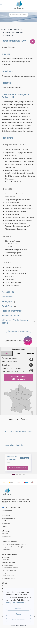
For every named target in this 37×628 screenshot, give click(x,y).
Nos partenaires (6, 523)
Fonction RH (5, 559)
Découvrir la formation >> (17, 468)
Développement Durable (8, 578)
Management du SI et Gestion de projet (12, 547)
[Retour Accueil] (18, 5)
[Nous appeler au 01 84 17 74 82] (14, 508)
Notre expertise (6, 515)
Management (5, 573)
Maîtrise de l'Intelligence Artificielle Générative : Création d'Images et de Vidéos (12, 458)
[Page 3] (20, 474)
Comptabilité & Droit (7, 565)
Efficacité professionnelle (8, 562)
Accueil (3, 29)
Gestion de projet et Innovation (10, 567)
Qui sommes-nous (7, 510)
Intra (18, 353)
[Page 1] (13, 474)
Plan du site (23, 625)
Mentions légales (15, 625)
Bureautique (5, 533)
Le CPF (4, 521)
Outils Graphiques (6, 549)
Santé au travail (6, 586)
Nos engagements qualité (8, 518)
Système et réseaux (7, 536)
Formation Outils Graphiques (13, 32)
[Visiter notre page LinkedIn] (3, 507)
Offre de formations (15, 29)
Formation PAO (8, 35)
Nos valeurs (5, 513)
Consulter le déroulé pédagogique (18, 431)
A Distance (30, 353)
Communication (6, 557)
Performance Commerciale (9, 570)
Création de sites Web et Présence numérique (14, 544)
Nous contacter (7, 297)
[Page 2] (17, 474)
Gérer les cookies (18, 620)
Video (9, 463)
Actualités (4, 526)
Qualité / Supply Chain (8, 575)
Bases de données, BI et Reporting (11, 539)
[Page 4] (24, 474)
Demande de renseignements (18, 331)
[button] (1, 5)
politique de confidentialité (16, 603)
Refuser (18, 614)
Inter (6, 353)
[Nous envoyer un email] (6, 508)
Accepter (18, 608)
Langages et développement (9, 541)
